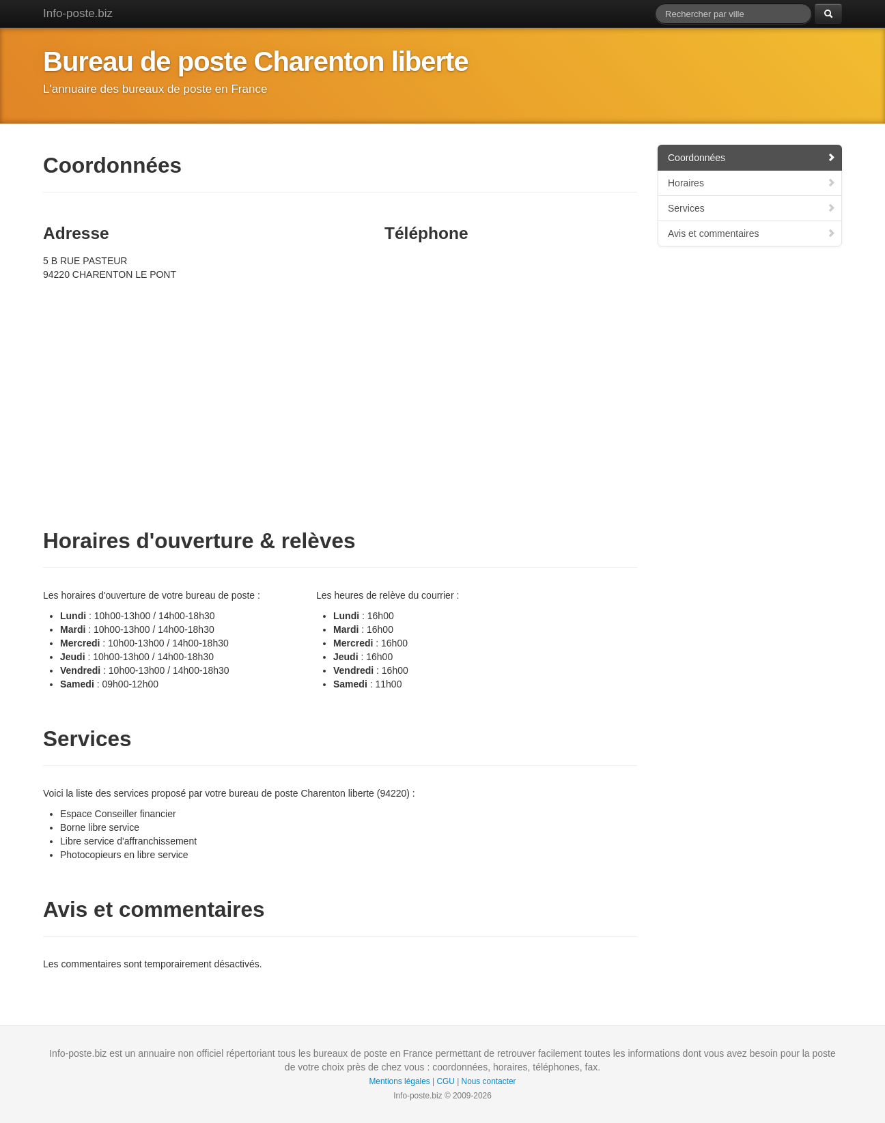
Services (752, 208)
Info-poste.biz (78, 13)
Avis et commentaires (752, 233)
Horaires (752, 182)
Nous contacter (489, 1081)
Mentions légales (399, 1081)
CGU (445, 1081)
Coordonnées (752, 157)
